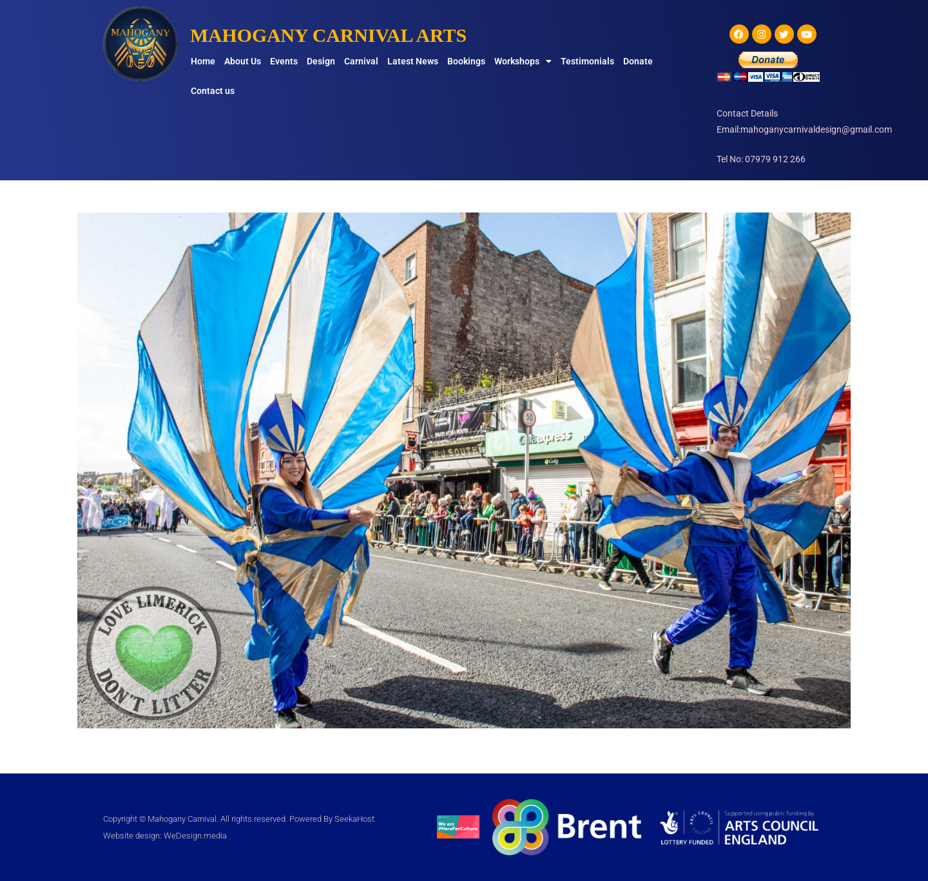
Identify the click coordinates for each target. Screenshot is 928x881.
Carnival (361, 61)
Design (321, 61)
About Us (242, 61)
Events (284, 61)
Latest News (412, 61)
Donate (638, 61)
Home (203, 61)
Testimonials (587, 61)
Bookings (466, 61)
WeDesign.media (195, 835)
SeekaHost (354, 819)
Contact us (213, 91)
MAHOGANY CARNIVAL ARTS (329, 35)
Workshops (523, 61)
